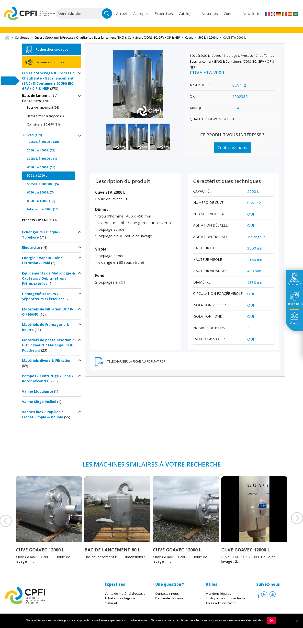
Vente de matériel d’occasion (126, 593)
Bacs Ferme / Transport (43, 116)
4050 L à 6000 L (38, 167)
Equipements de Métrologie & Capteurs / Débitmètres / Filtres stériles (48, 278)
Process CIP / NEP (36, 219)
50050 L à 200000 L (40, 184)
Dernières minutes (49, 62)
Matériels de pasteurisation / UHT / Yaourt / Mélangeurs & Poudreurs (48, 345)
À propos (141, 13)
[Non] (296, 620)
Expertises (164, 13)
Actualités (210, 13)
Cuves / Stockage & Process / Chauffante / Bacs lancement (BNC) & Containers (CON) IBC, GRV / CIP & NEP (107, 37)
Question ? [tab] (294, 284)
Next (291, 524)
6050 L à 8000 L (38, 192)
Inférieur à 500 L (39, 209)
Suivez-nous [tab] (295, 304)
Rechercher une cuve (51, 49)
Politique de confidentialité (225, 598)
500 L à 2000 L (208, 37)
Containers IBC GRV (40, 124)
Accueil (121, 13)
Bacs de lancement (40, 107)
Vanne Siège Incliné (39, 401)
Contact (230, 13)
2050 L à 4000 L (38, 150)
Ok (271, 620)
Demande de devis (169, 598)
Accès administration (221, 603)
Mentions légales (218, 593)
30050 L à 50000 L (39, 159)
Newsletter (252, 13)
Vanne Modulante (37, 391)
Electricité (31, 247)
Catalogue (187, 13)
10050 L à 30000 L (39, 142)
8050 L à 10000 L (39, 201)
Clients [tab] (294, 323)
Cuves (189, 37)
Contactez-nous (232, 147)
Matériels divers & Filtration (46, 360)
